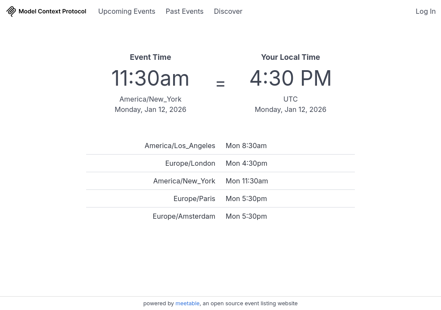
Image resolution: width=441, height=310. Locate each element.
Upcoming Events (126, 11)
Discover (228, 11)
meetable (188, 303)
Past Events (185, 11)
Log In (426, 11)
